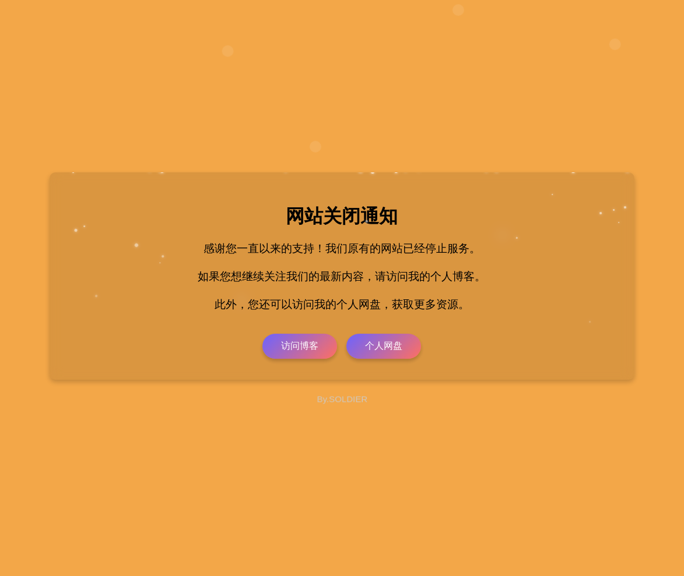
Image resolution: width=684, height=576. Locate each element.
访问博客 (299, 346)
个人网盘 (383, 346)
